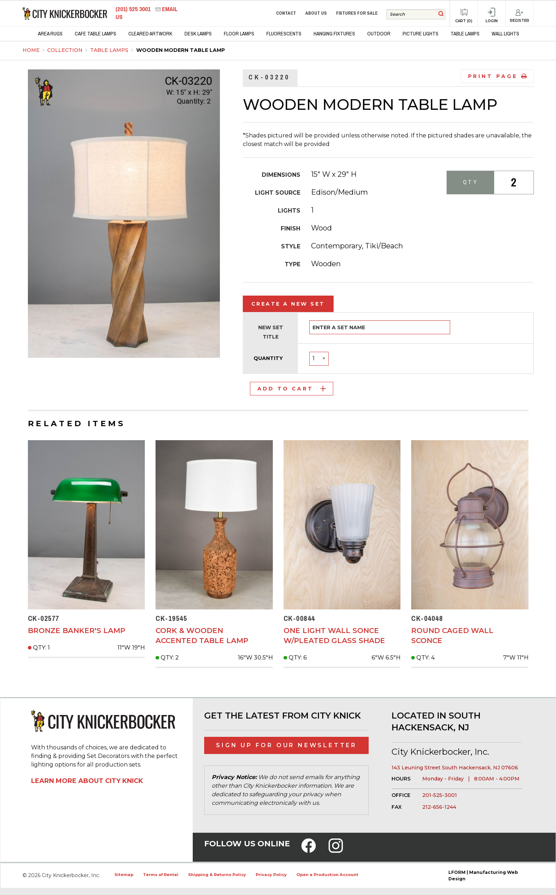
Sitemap (123, 874)
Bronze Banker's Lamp (76, 630)
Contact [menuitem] (286, 13)
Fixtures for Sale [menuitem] (357, 13)
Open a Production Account (327, 874)
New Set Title (270, 332)
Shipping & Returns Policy (217, 874)
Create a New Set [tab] (288, 304)
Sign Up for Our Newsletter (286, 745)
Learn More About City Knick (87, 781)
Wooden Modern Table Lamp (180, 50)
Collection (65, 50)
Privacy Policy (271, 874)
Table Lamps (110, 50)
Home (31, 50)
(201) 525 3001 (133, 9)
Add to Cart (291, 388)
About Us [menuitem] (316, 13)
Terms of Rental (160, 874)
